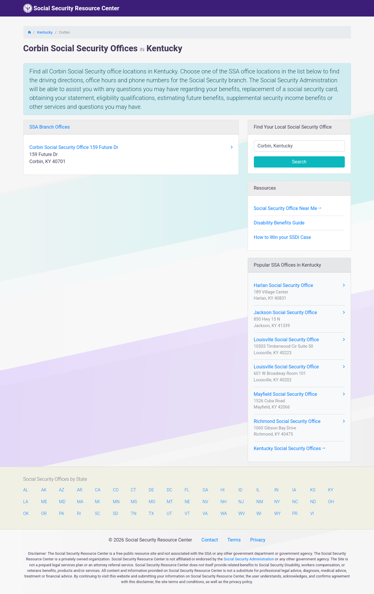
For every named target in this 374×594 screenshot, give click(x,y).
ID (240, 490)
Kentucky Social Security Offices (289, 448)
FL (186, 490)
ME (44, 501)
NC (295, 501)
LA (25, 501)
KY (331, 490)
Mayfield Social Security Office (299, 394)
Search (299, 162)
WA (223, 513)
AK (43, 490)
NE (187, 501)
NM (259, 501)
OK (26, 513)
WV (241, 513)
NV (205, 501)
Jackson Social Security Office (299, 312)
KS (313, 490)
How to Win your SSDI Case (282, 237)
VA (205, 513)
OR (44, 513)
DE (151, 490)
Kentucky (45, 32)
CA (97, 490)
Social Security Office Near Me (287, 208)
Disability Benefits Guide (279, 223)
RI (79, 513)
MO (152, 501)
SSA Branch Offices (50, 127)
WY (277, 513)
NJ (241, 501)
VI (312, 513)
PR (295, 513)
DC (169, 490)
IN (276, 490)
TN (133, 513)
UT (169, 513)
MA (80, 501)
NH (223, 501)
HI (223, 490)
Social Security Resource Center (71, 8)
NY (277, 501)
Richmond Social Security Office (299, 421)
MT (170, 501)
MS (134, 501)
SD (115, 513)
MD (62, 501)
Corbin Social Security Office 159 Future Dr (131, 147)
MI (97, 501)
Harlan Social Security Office (299, 285)
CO (115, 490)
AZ (61, 490)
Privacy (257, 540)
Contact (210, 540)
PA (61, 513)
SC (97, 513)
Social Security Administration (249, 559)
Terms (234, 540)
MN (116, 501)
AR (79, 490)
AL (25, 490)
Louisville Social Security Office (299, 339)
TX (151, 513)
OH (331, 501)
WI (258, 513)
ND (313, 501)
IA (294, 490)
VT (187, 513)
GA (205, 490)
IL (257, 490)
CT (133, 490)
